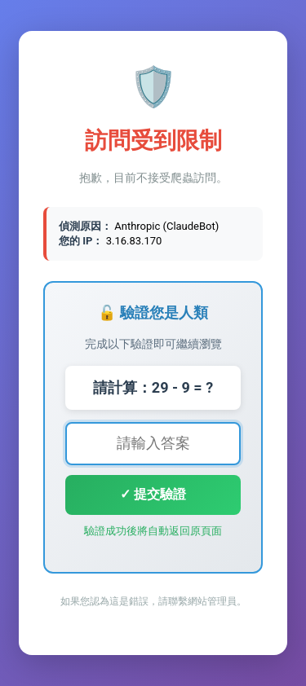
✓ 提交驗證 (153, 494)
